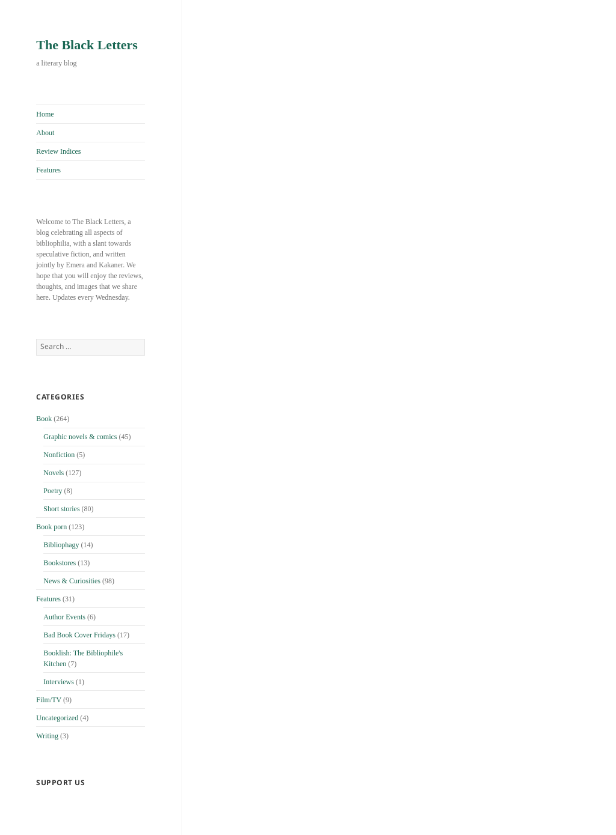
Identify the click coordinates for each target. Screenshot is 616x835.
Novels (53, 473)
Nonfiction (59, 455)
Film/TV (48, 700)
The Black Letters (87, 44)
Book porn (51, 527)
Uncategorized (57, 718)
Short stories (61, 509)
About (45, 133)
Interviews (58, 682)
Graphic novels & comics (80, 437)
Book (44, 418)
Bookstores (59, 563)
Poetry (52, 491)
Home (45, 114)
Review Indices (58, 151)
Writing (47, 736)
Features (48, 170)
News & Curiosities (71, 581)
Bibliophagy (61, 545)
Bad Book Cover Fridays (79, 635)
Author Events (64, 617)
